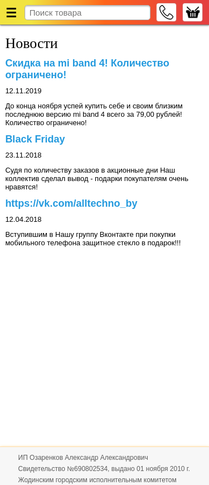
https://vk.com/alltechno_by (71, 203)
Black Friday (35, 139)
